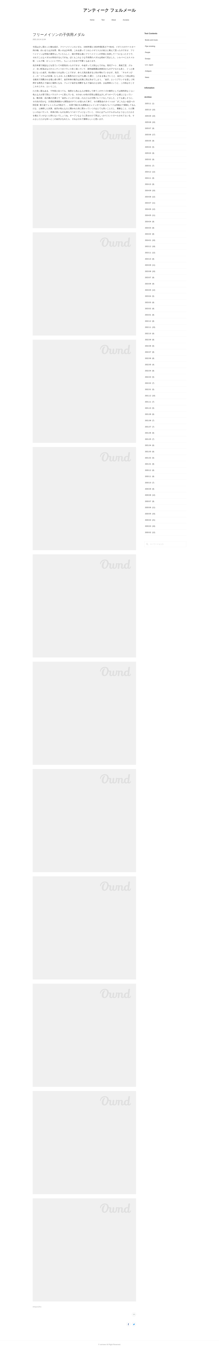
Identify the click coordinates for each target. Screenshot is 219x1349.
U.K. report (149, 65)
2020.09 (149, 489)
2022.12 (149, 321)
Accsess (126, 20)
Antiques (148, 71)
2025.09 (150, 116)
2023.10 (149, 259)
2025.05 (149, 141)
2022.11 (150, 327)
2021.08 (149, 421)
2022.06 (149, 358)
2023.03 (149, 302)
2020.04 (150, 520)
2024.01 (150, 240)
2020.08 (150, 495)
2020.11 (149, 476)
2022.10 (149, 334)
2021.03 (149, 452)
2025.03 (149, 153)
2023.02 (149, 309)
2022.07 (149, 352)
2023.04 (149, 296)
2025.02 (149, 159)
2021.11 (149, 402)
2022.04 (149, 371)
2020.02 (150, 532)
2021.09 (149, 414)
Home (92, 20)
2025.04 (149, 147)
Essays (147, 59)
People (147, 52)
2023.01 (149, 315)
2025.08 (150, 122)
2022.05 (149, 365)
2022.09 (149, 340)
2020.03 (150, 526)
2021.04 (149, 445)
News (147, 77)
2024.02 (149, 234)
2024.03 (149, 228)
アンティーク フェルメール (109, 10)
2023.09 (150, 265)
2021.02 (149, 458)
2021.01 (149, 464)
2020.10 (149, 483)
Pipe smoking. (150, 46)
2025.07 (149, 128)
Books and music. (151, 40)
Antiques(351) (37, 1307)
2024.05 (150, 215)
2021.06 (149, 433)
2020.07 (149, 501)
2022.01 (149, 389)
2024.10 (149, 184)
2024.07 (150, 203)
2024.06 (150, 209)
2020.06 (150, 507)
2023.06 (149, 284)
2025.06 (150, 135)
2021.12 (150, 396)
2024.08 (150, 197)
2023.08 (150, 271)
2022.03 (149, 377)
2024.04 (149, 222)
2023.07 (149, 277)
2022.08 (149, 346)
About (113, 20)
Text (102, 20)
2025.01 (149, 166)
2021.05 (149, 439)
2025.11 (149, 104)
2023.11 (150, 253)
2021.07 (149, 427)
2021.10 (149, 408)
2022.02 (149, 383)
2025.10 (150, 110)
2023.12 (150, 246)
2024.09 (150, 191)
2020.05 (150, 514)
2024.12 (150, 172)
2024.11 (149, 178)
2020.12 (149, 470)
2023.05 (150, 290)
